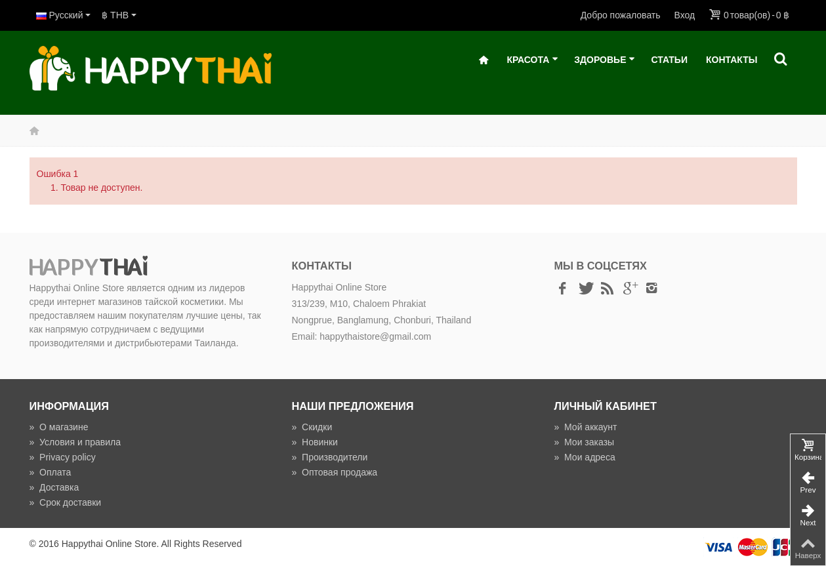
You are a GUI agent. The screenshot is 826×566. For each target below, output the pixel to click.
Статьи (669, 59)
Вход (684, 15)
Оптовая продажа (334, 472)
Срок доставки (66, 502)
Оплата (51, 472)
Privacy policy (63, 457)
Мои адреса (584, 457)
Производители (329, 457)
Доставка (54, 487)
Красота (532, 60)
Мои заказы (584, 442)
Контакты (731, 59)
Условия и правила (75, 442)
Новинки (314, 442)
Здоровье (604, 60)
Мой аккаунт (585, 427)
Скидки (311, 427)
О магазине (59, 427)
